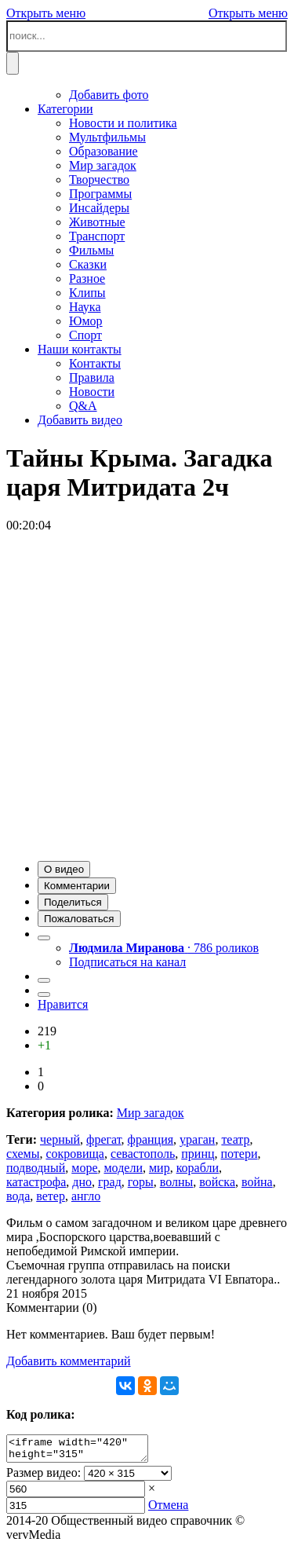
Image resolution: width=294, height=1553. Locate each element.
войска (217, 1182)
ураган (197, 1139)
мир (159, 1167)
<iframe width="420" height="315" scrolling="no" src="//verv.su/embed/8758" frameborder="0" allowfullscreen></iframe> (85, 1450)
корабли (197, 1167)
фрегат (104, 1139)
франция (151, 1139)
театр (235, 1139)
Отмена (168, 1509)
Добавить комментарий (68, 1361)
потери (239, 1153)
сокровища (74, 1153)
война (257, 1182)
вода (18, 1196)
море (84, 1167)
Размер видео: (43, 1477)
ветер (50, 1196)
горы (141, 1182)
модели (122, 1167)
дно (82, 1182)
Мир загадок (150, 1112)
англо (85, 1196)
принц (197, 1153)
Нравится (63, 1004)
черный (60, 1139)
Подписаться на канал (127, 962)
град (110, 1182)
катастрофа (36, 1182)
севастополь (143, 1153)
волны (177, 1182)
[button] (64, 869)
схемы (22, 1153)
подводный (35, 1167)
